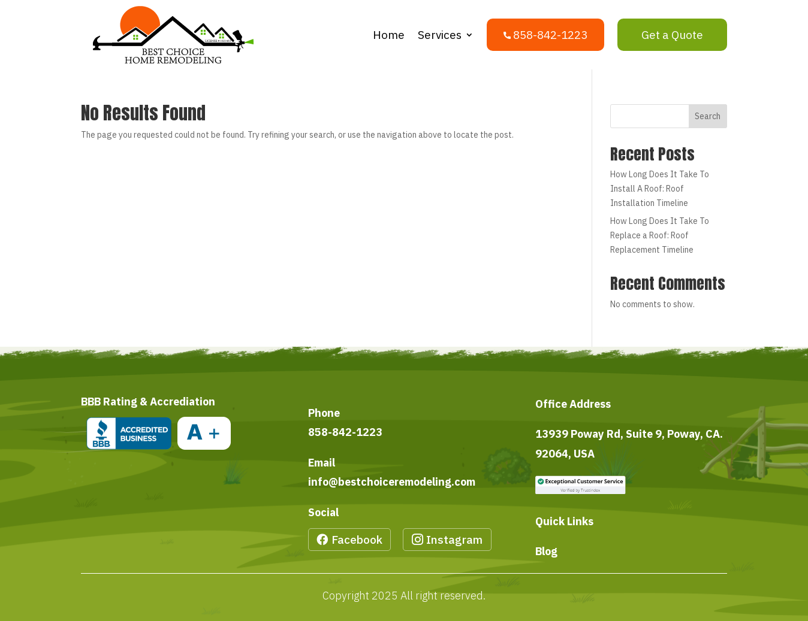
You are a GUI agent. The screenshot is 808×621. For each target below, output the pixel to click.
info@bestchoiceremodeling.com (391, 482)
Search (707, 116)
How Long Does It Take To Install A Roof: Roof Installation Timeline (659, 188)
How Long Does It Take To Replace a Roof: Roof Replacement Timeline (659, 235)
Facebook (356, 539)
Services (440, 35)
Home (389, 35)
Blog (546, 551)
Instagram (454, 539)
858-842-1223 (345, 432)
